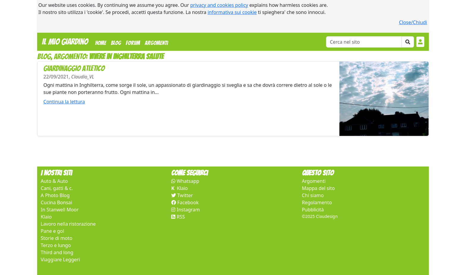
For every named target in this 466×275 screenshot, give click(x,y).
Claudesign (327, 216)
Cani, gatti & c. (57, 188)
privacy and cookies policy (219, 5)
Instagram (185, 209)
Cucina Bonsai (56, 202)
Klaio (46, 216)
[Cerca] (364, 42)
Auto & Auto (54, 181)
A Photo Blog (55, 195)
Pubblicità (313, 209)
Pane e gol (52, 231)
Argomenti (156, 43)
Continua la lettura (64, 101)
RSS (178, 216)
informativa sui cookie (232, 12)
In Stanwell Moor (59, 209)
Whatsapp (185, 181)
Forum (133, 43)
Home (101, 42)
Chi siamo (313, 195)
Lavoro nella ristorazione (68, 224)
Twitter (182, 195)
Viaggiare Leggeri (60, 259)
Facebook (185, 202)
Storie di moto (56, 238)
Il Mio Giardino (65, 41)
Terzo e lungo (56, 245)
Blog (116, 43)
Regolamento (317, 202)
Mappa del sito (318, 188)
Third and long (57, 252)
